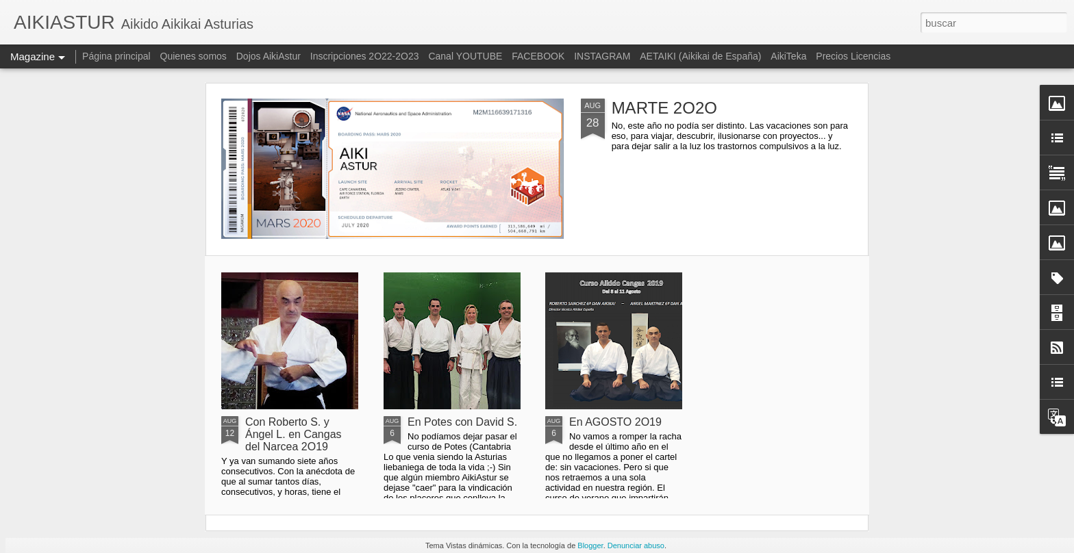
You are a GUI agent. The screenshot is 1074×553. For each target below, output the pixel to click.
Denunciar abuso (636, 545)
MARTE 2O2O (664, 108)
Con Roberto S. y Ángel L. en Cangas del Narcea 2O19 (293, 434)
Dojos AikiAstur (268, 56)
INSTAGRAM (602, 56)
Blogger (590, 545)
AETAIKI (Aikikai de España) (700, 56)
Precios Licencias (853, 56)
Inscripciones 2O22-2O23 (364, 56)
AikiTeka (788, 56)
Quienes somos (194, 56)
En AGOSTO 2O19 (615, 422)
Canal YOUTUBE (465, 56)
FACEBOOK (538, 56)
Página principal (116, 56)
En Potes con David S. (462, 422)
